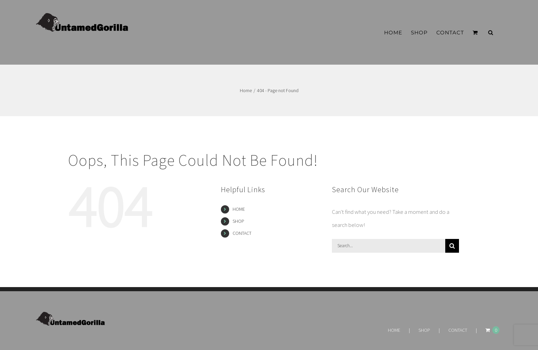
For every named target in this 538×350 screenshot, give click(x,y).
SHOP (238, 221)
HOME (239, 209)
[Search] (452, 246)
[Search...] (388, 246)
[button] (490, 32)
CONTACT (242, 233)
